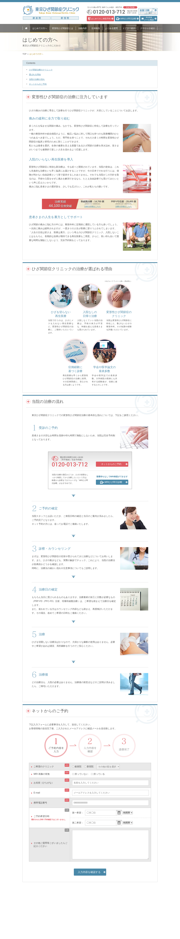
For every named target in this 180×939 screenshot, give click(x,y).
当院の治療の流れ (37, 79)
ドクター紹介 (86, 917)
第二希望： (77, 823)
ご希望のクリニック (44, 766)
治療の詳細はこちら (92, 206)
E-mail (37, 793)
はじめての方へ (34, 909)
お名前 (44, 783)
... (119, 813)
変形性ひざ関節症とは (37, 913)
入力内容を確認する (89, 872)
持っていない (81, 774)
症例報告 (84, 909)
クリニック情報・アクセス (92, 921)
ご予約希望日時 (41, 816)
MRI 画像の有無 (42, 774)
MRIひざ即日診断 (60, 917)
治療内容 (58, 909)
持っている (99, 774)
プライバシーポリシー (90, 936)
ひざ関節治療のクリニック (41, 70)
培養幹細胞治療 (60, 928)
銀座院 (78, 766)
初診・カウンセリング (62, 913)
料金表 (56, 932)
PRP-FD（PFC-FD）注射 (63, 924)
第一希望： (77, 813)
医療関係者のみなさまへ (91, 925)
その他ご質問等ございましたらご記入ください (50, 844)
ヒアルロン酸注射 (60, 921)
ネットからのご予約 (38, 84)
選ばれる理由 (35, 74)
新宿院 (90, 766)
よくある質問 (86, 913)
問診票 (83, 929)
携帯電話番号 (40, 803)
